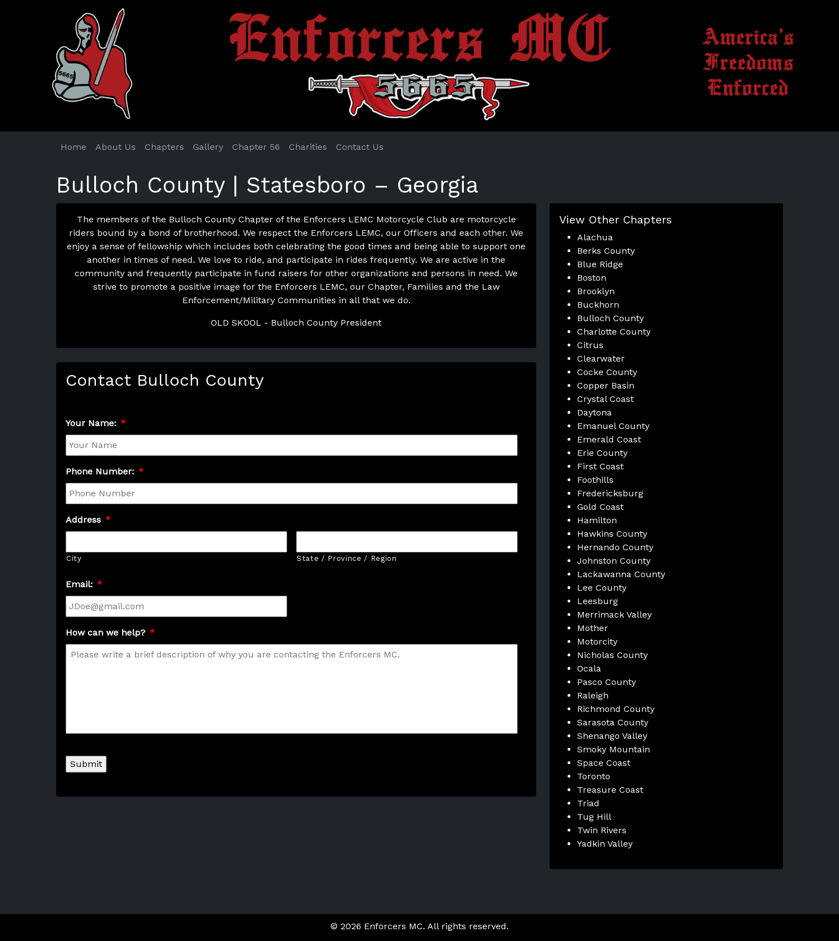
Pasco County (606, 682)
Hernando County (615, 547)
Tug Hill (594, 816)
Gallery (208, 146)
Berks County (606, 250)
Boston (591, 277)
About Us (115, 146)
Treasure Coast (610, 789)
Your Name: (96, 423)
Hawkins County (612, 533)
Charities (308, 146)
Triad (588, 803)
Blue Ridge (600, 264)
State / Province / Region (347, 558)
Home (73, 146)
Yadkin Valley (605, 843)
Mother (592, 628)
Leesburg (597, 601)
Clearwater (601, 358)
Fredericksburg (610, 493)
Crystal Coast (605, 399)
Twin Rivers (601, 830)
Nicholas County (612, 655)
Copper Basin (605, 385)
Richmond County (615, 709)
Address (88, 519)
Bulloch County (610, 318)
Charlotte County (614, 331)
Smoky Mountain (613, 749)
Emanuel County (613, 426)
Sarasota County (612, 722)
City (74, 558)
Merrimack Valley (614, 614)
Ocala (589, 668)
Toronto (593, 776)
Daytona (594, 412)
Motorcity (597, 641)
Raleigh (592, 695)
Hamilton (597, 520)
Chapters (164, 146)
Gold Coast (600, 506)
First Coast (600, 466)
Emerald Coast (609, 439)
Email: (84, 584)
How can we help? (110, 632)
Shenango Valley (612, 735)
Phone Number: (105, 471)
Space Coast (603, 762)
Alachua (595, 237)
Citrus (590, 345)
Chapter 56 (256, 146)
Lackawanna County (621, 574)
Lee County (601, 587)
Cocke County (607, 372)
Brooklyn (596, 291)
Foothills (595, 479)
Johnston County (614, 560)
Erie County (602, 452)
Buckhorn (598, 304)
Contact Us (360, 146)
